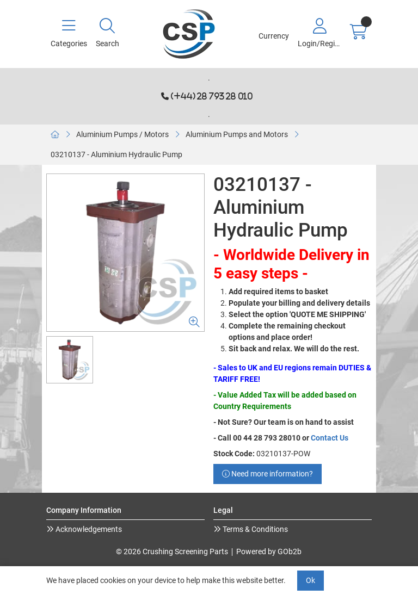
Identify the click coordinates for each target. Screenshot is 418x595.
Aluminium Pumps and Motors (237, 134)
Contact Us (329, 437)
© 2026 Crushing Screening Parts (172, 551)
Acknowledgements (88, 529)
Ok (310, 580)
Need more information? (267, 473)
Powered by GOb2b (269, 551)
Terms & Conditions (254, 529)
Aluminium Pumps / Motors (122, 134)
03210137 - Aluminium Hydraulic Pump (116, 154)
